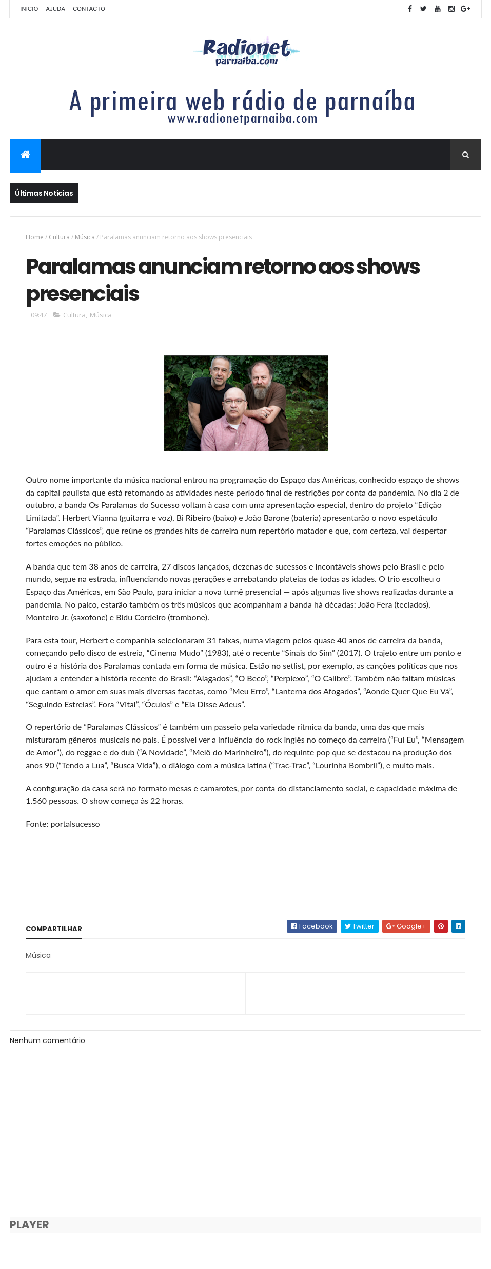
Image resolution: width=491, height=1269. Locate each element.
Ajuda (56, 9)
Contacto (89, 9)
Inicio (29, 9)
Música (85, 237)
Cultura (59, 237)
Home (35, 237)
